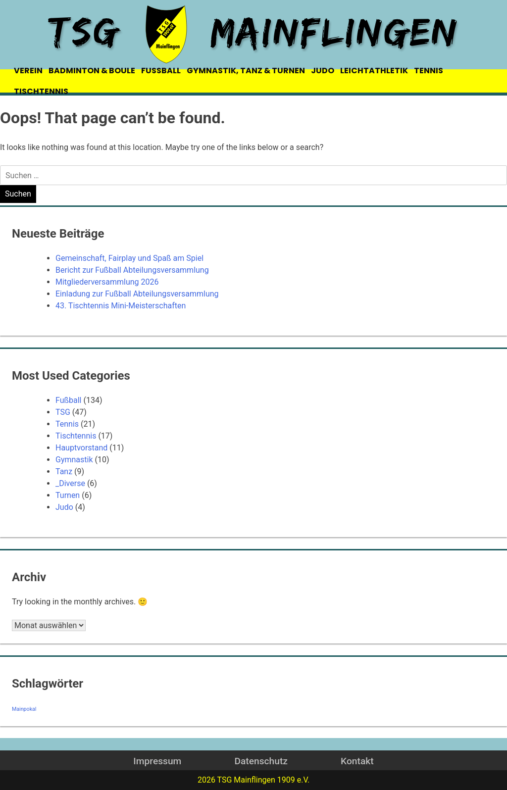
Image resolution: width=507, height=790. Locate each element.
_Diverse (70, 483)
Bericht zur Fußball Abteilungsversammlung (132, 270)
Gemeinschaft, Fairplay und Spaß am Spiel (129, 258)
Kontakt (357, 761)
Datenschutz (260, 761)
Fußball (68, 400)
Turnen (67, 495)
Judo (64, 507)
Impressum (157, 761)
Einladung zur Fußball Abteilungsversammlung (137, 293)
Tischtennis (75, 436)
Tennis (67, 424)
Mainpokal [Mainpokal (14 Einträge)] (24, 709)
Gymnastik (74, 459)
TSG (62, 412)
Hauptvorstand (81, 447)
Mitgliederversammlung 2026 (106, 282)
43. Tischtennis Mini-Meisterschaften (120, 305)
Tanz (63, 471)
